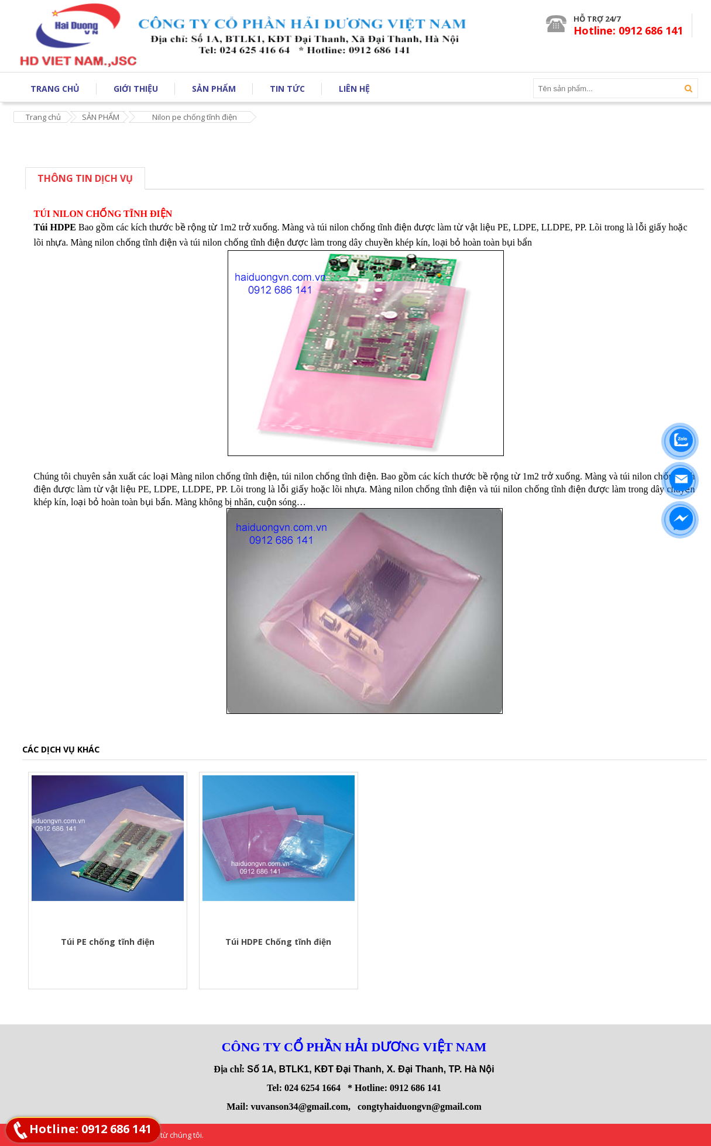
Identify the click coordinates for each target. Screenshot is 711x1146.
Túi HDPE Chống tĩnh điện (278, 941)
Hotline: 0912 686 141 (90, 1129)
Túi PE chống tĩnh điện (107, 941)
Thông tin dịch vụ (85, 178)
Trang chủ (43, 117)
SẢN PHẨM (100, 117)
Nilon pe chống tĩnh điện (194, 117)
